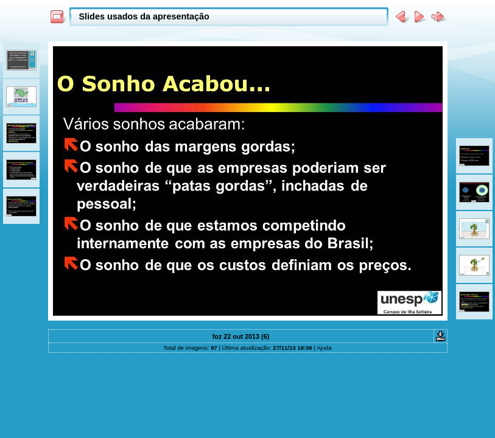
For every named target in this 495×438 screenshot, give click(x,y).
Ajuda (324, 347)
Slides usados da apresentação (144, 16)
